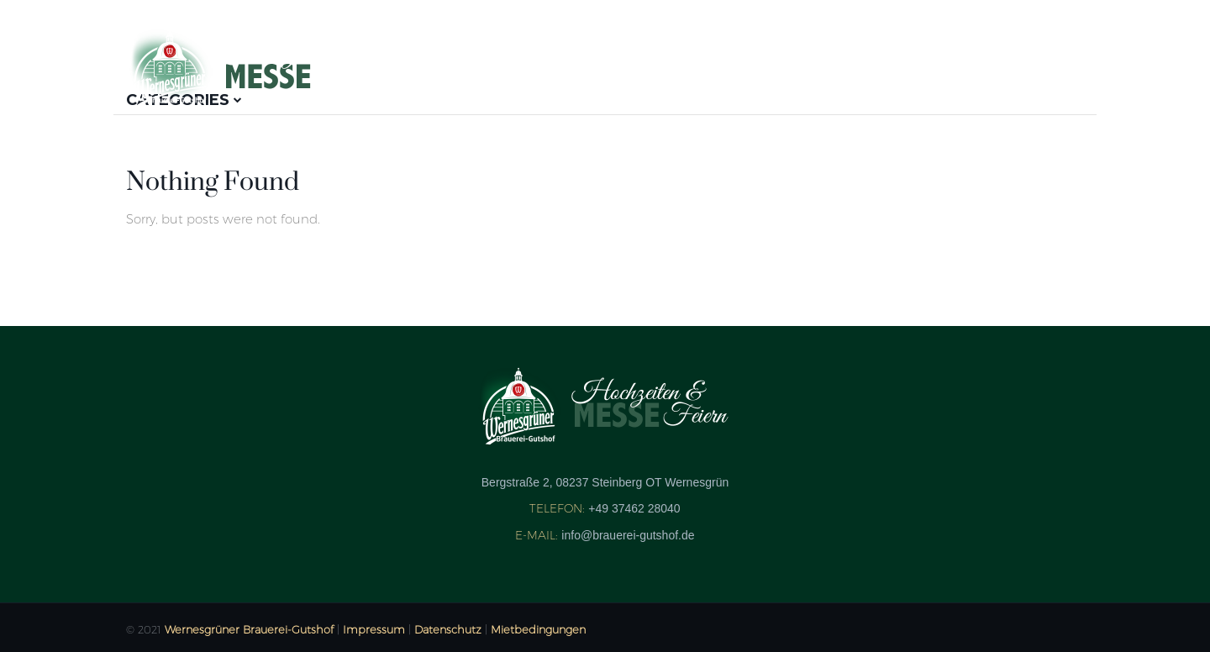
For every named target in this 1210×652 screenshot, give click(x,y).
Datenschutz (447, 629)
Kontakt (749, 65)
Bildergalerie (633, 65)
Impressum (374, 629)
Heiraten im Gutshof (989, 65)
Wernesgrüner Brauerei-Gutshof (249, 629)
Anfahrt (846, 65)
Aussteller (506, 65)
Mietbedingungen (538, 629)
